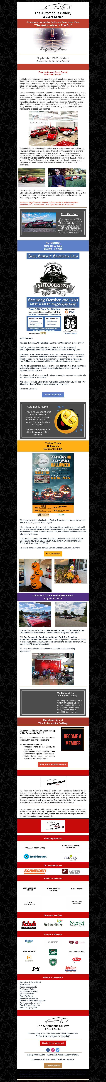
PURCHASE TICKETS (52, 395)
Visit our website (53, 1065)
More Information (53, 554)
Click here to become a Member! (53, 764)
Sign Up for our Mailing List (53, 1043)
